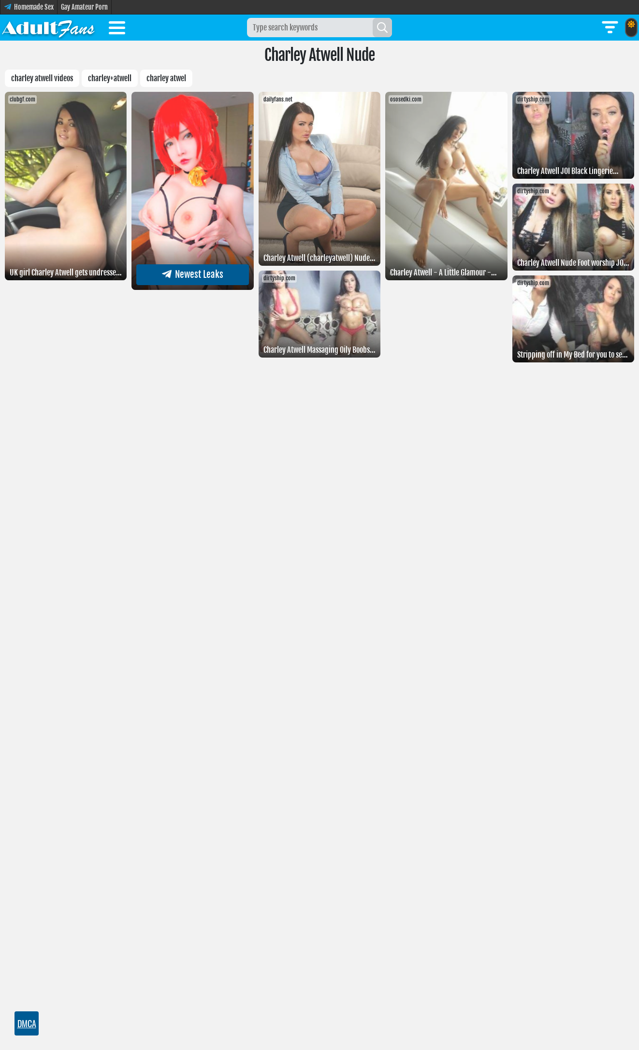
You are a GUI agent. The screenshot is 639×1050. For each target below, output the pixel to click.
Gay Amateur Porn (84, 7)
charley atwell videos (42, 78)
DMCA (26, 1023)
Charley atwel (166, 78)
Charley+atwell (109, 78)
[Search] (382, 27)
